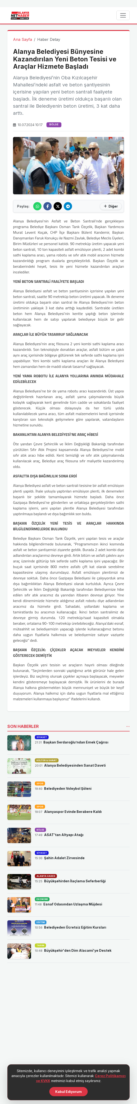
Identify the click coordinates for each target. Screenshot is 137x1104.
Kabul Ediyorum (68, 1094)
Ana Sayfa (22, 39)
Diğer (111, 206)
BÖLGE (54, 124)
